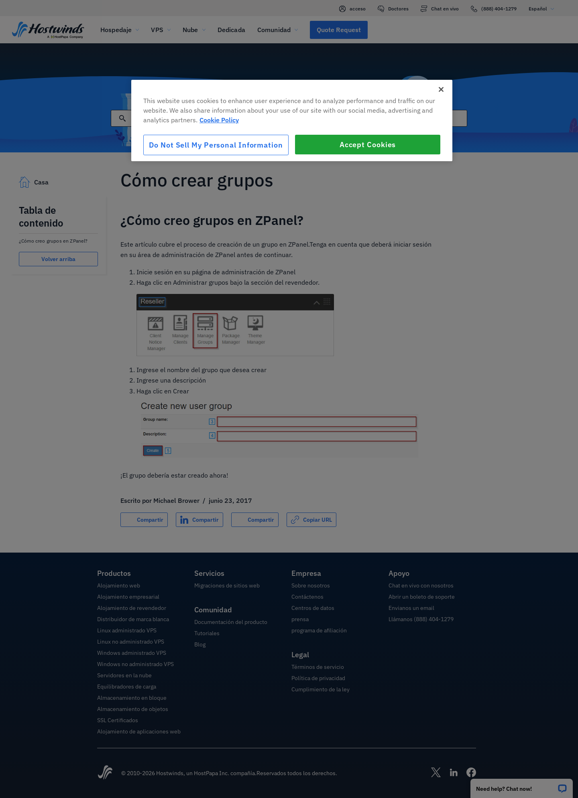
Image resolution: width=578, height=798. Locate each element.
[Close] (441, 89)
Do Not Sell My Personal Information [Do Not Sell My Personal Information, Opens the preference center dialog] (216, 145)
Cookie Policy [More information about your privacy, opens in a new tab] (219, 120)
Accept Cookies (368, 144)
